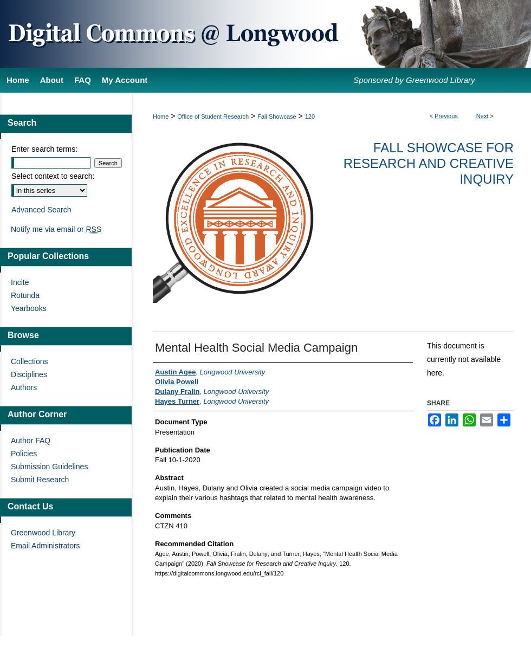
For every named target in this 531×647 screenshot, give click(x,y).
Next (482, 116)
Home (161, 116)
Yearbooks (29, 308)
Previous (446, 116)
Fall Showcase (276, 116)
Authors (24, 387)
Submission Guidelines (49, 466)
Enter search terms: (44, 149)
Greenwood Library (43, 532)
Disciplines (29, 374)
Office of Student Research (213, 116)
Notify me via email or (56, 229)
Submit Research (40, 479)
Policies (24, 453)
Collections (29, 361)
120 (310, 116)
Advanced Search (41, 209)
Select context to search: (52, 176)
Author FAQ (30, 440)
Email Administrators (45, 545)
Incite (20, 282)
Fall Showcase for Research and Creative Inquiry (429, 163)
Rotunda (25, 295)
